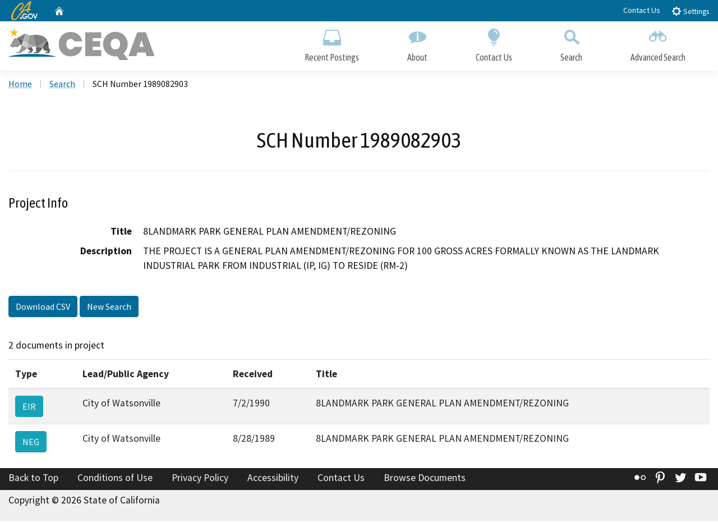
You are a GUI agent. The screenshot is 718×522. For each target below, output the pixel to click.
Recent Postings (331, 43)
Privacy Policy (200, 479)
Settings (690, 11)
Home (20, 84)
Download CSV (43, 307)
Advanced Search (658, 43)
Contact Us (641, 10)
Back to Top (33, 479)
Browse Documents (425, 479)
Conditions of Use (115, 479)
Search (571, 43)
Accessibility (272, 479)
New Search (109, 307)
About (417, 43)
